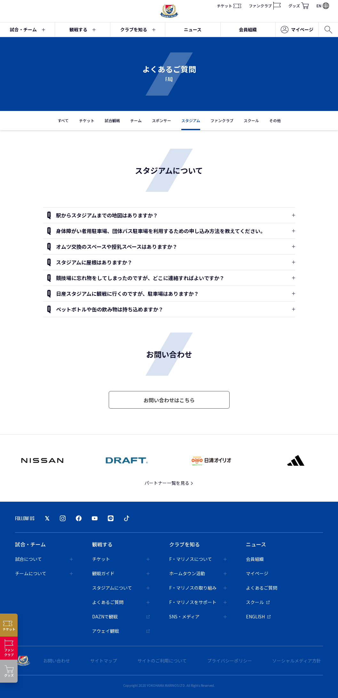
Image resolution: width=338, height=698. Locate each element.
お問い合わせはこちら (169, 400)
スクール (251, 120)
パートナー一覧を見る (169, 483)
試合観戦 (112, 120)
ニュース (192, 29)
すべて (63, 120)
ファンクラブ (265, 6)
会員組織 (248, 29)
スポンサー (161, 120)
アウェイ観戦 (121, 631)
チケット (229, 6)
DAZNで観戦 (121, 616)
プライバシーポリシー (229, 660)
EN (323, 5)
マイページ (297, 30)
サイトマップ (103, 660)
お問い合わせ (56, 660)
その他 (275, 120)
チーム (136, 120)
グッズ (298, 6)
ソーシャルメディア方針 (296, 660)
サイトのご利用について (162, 660)
